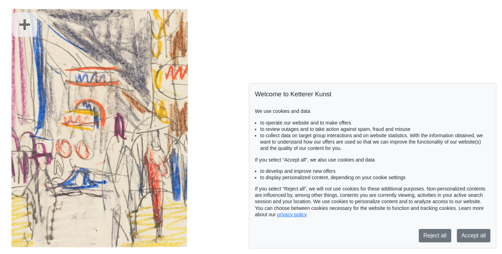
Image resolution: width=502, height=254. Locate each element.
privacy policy (291, 214)
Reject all (435, 235)
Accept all (473, 235)
